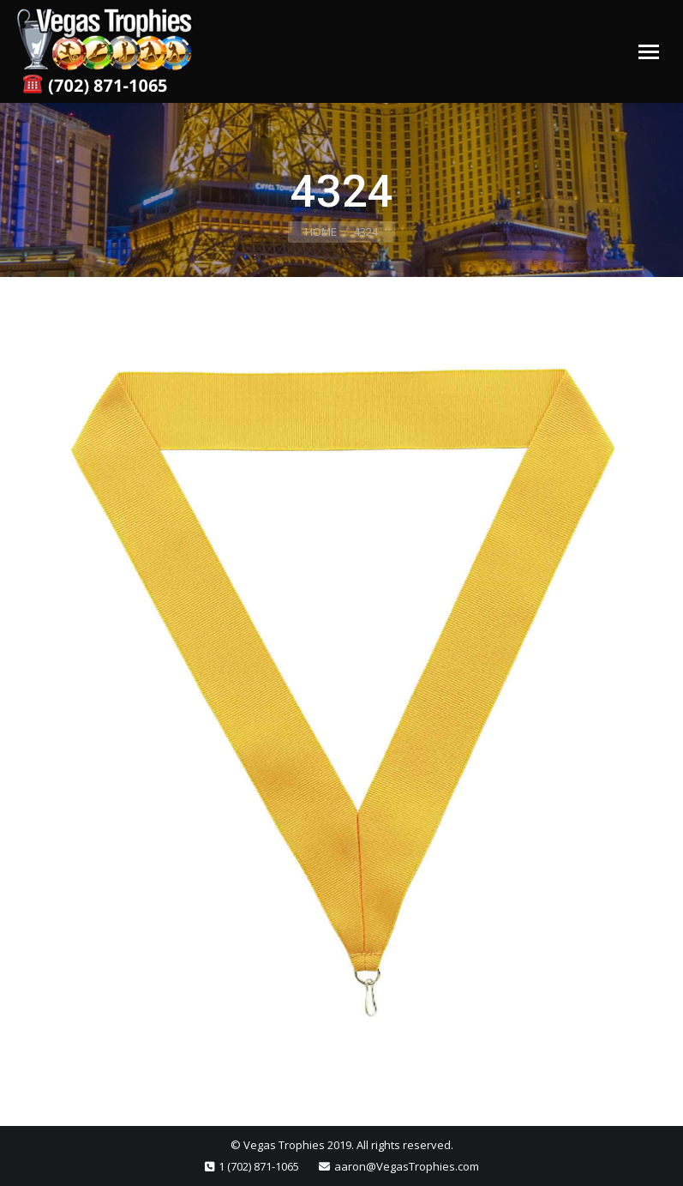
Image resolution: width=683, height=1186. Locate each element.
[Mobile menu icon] (649, 52)
